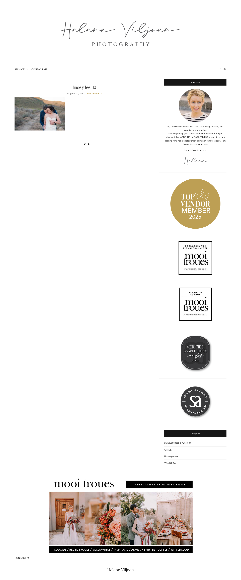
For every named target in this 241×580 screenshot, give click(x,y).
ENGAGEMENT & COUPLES (177, 443)
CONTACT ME (39, 69)
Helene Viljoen (120, 569)
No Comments (94, 93)
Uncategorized (171, 456)
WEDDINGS (170, 463)
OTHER (168, 449)
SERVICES (20, 69)
